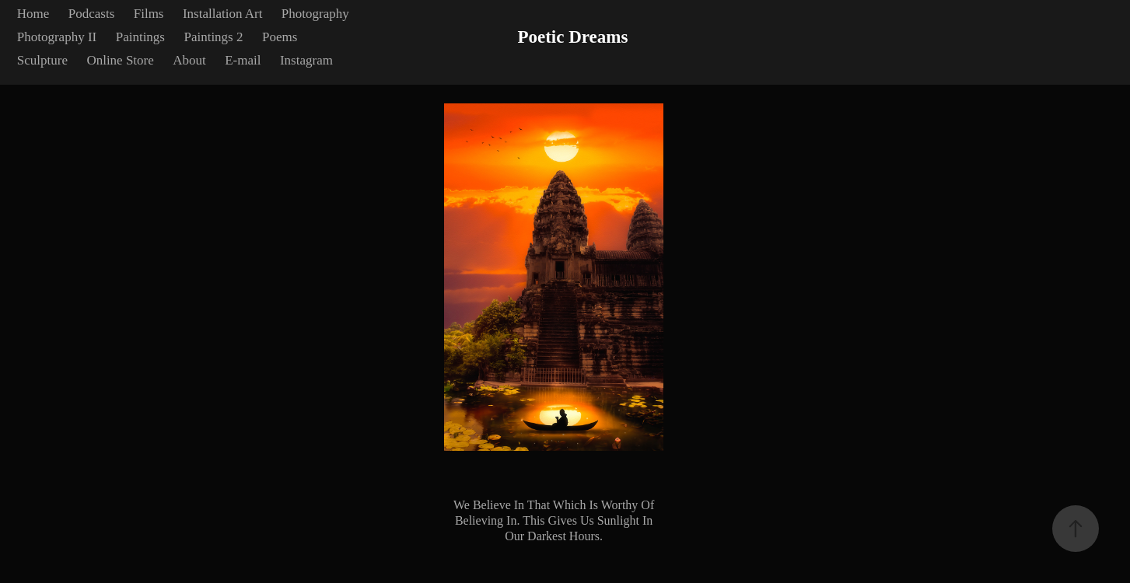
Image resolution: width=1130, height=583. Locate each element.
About (189, 60)
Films (149, 13)
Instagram (306, 60)
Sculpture (42, 60)
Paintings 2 (213, 37)
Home (33, 13)
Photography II (56, 37)
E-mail (243, 60)
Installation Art (222, 13)
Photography (315, 13)
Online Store (119, 60)
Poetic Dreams (572, 37)
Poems (279, 37)
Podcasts (91, 13)
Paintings (140, 37)
